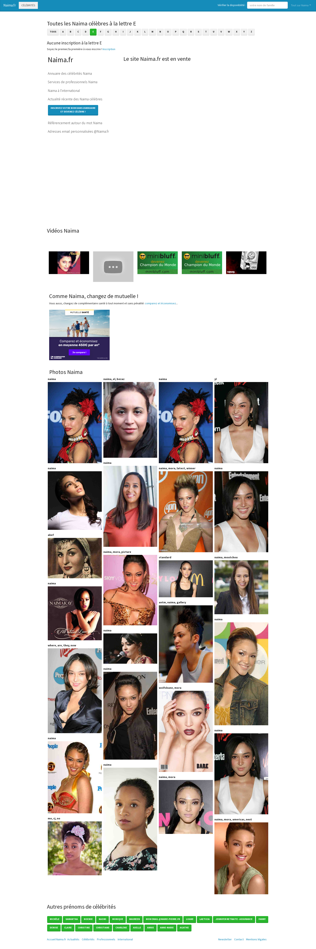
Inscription (109, 49)
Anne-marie (167, 927)
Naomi (102, 919)
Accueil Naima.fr (56, 939)
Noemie (88, 919)
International (125, 939)
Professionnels (106, 939)
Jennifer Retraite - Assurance (234, 919)
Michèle (54, 919)
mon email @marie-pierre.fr (163, 919)
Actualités (73, 939)
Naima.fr (9, 5)
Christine (84, 927)
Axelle (137, 927)
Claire (68, 927)
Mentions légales (256, 939)
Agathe (184, 927)
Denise (54, 927)
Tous (53, 31)
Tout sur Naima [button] (300, 5)
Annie (150, 927)
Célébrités (28, 5)
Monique (117, 919)
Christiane (102, 927)
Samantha (71, 919)
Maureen (134, 919)
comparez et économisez (160, 303)
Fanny (262, 919)
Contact (239, 939)
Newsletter (225, 939)
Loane (189, 919)
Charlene (121, 927)
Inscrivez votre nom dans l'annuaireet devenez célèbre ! (73, 109)
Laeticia (205, 919)
